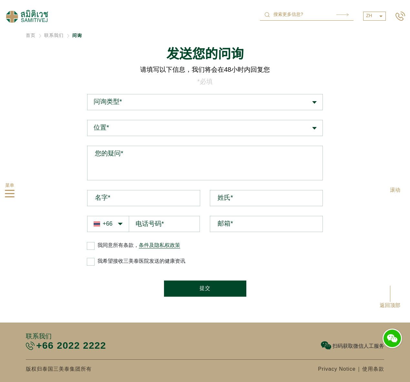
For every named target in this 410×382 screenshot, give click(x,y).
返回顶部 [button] (390, 305)
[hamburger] (10, 195)
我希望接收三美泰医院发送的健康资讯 (141, 261)
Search (342, 14)
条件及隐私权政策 (159, 245)
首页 (31, 35)
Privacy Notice (336, 369)
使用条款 (373, 369)
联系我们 (54, 35)
